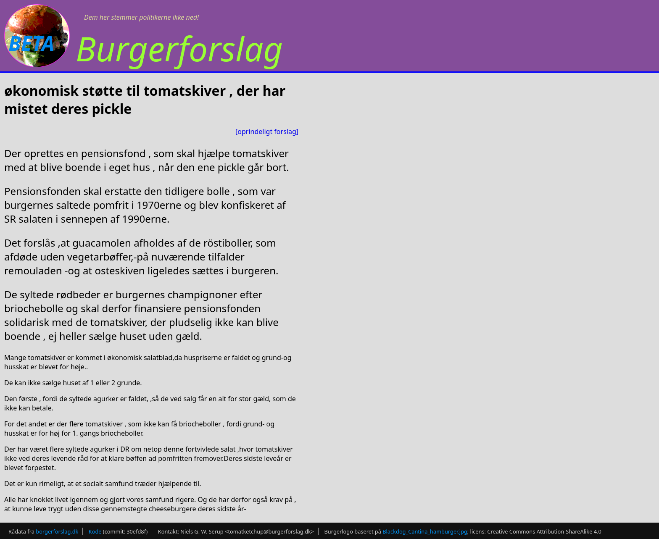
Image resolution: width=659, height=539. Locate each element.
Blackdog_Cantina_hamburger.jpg (424, 531)
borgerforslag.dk (57, 531)
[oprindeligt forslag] (266, 131)
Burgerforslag (179, 48)
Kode (95, 531)
